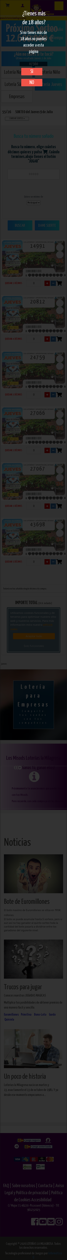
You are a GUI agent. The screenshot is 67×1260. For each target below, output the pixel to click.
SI (31, 71)
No (31, 82)
